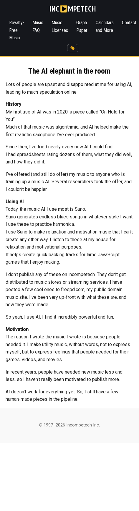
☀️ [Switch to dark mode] (72, 48)
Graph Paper (81, 26)
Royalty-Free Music (16, 30)
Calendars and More (105, 26)
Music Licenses (60, 26)
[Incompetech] (72, 9)
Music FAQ (37, 26)
